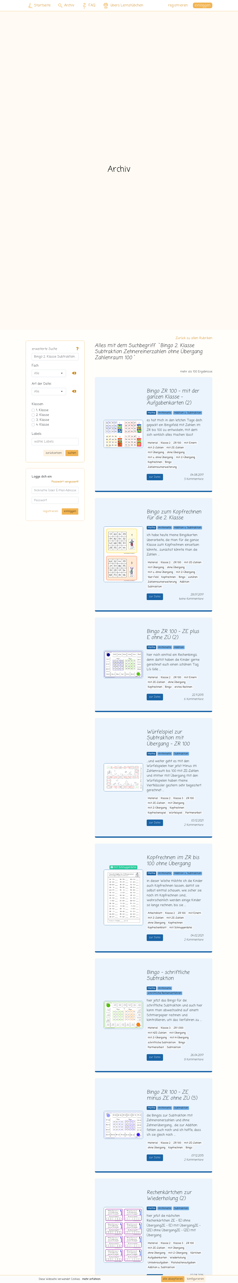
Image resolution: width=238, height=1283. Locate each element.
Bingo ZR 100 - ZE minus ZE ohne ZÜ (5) (172, 1095)
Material (153, 443)
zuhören (192, 577)
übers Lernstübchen (123, 5)
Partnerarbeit (193, 813)
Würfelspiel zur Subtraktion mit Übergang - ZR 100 (168, 738)
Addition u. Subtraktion (187, 413)
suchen (72, 453)
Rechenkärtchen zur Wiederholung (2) (169, 1195)
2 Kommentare (193, 825)
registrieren (178, 5)
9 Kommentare (193, 1059)
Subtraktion (155, 587)
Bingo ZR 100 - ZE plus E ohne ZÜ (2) (173, 634)
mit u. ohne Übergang (160, 457)
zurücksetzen (54, 453)
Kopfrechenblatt (157, 927)
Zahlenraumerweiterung (162, 467)
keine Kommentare (191, 599)
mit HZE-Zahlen (157, 1033)
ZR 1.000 (178, 1028)
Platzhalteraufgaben (183, 1262)
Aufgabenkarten (157, 1258)
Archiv (66, 5)
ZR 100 (177, 443)
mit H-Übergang (179, 1037)
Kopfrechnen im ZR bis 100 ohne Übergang (173, 860)
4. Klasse (42, 424)
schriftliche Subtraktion (162, 1042)
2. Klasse (42, 415)
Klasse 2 (165, 443)
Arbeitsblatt (155, 913)
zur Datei (155, 477)
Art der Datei (41, 383)
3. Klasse (42, 420)
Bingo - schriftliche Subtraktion (168, 975)
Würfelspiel (175, 813)
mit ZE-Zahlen (175, 447)
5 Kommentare (193, 479)
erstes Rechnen (183, 687)
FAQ (88, 5)
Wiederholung (178, 1258)
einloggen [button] (202, 5)
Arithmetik (164, 413)
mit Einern (190, 443)
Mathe (151, 413)
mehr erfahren (91, 1279)
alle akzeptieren (173, 1279)
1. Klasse (42, 410)
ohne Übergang (176, 452)
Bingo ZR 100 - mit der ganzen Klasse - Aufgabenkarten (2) (173, 397)
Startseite (39, 5)
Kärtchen (196, 1253)
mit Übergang (156, 452)
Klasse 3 (178, 798)
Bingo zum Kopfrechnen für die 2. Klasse (174, 515)
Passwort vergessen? (65, 482)
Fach (35, 365)
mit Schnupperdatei (180, 927)
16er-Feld (153, 577)
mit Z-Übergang (185, 457)
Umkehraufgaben (158, 1262)
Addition (184, 582)
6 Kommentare (193, 699)
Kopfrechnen (155, 462)
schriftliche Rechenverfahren (164, 993)
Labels (36, 434)
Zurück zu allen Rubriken (194, 338)
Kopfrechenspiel (157, 813)
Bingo (168, 462)
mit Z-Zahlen (156, 447)
